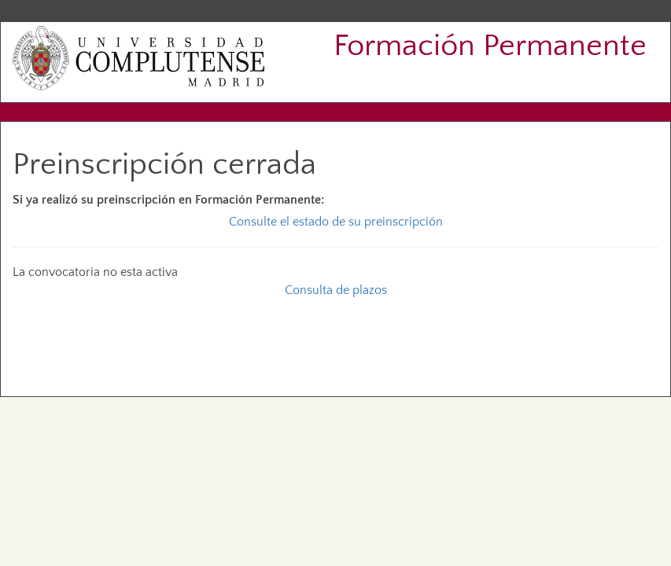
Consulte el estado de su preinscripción (336, 222)
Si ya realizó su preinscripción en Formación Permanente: (168, 200)
